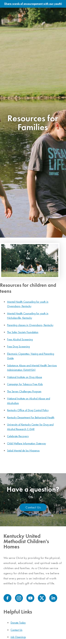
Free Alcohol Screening (20, 339)
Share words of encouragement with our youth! (33, 3)
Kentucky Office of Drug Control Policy (28, 410)
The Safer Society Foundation (22, 332)
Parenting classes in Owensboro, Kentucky (30, 325)
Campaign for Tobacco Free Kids (25, 384)
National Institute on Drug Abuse (24, 377)
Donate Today (18, 622)
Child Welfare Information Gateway (26, 443)
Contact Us (33, 507)
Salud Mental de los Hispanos (23, 450)
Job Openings (18, 637)
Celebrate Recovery (18, 436)
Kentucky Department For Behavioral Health (30, 417)
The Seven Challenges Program (24, 391)
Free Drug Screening (18, 346)
